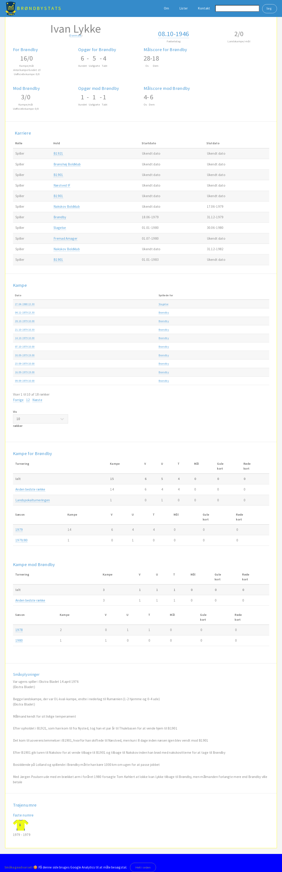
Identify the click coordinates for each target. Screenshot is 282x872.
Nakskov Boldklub (67, 206)
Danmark (75, 35)
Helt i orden (143, 867)
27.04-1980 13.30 (25, 304)
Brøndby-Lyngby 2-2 (113, 346)
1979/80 (21, 540)
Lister (183, 8)
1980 (250, 304)
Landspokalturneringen (32, 500)
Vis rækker (40, 419)
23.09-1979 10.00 (25, 363)
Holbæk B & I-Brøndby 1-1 (116, 372)
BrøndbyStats (39, 8)
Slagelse (60, 228)
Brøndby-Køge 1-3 (111, 363)
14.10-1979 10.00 (25, 338)
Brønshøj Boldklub (67, 164)
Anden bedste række (200, 304)
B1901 (58, 175)
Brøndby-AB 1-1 (110, 380)
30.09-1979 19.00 (25, 355)
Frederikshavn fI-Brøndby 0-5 (118, 312)
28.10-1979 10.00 (25, 321)
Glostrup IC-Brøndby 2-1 (115, 355)
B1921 (58, 153)
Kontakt (204, 8)
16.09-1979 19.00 (25, 372)
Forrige (18, 400)
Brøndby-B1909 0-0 (112, 329)
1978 (19, 630)
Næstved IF (62, 185)
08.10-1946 (173, 34)
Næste (37, 400)
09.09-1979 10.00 (25, 380)
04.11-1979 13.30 (25, 312)
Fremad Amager (65, 238)
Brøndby (60, 217)
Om (166, 8)
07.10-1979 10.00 (25, 346)
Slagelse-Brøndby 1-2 (113, 304)
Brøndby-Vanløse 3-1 (113, 321)
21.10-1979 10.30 (25, 329)
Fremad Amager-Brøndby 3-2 (118, 338)
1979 (250, 312)
